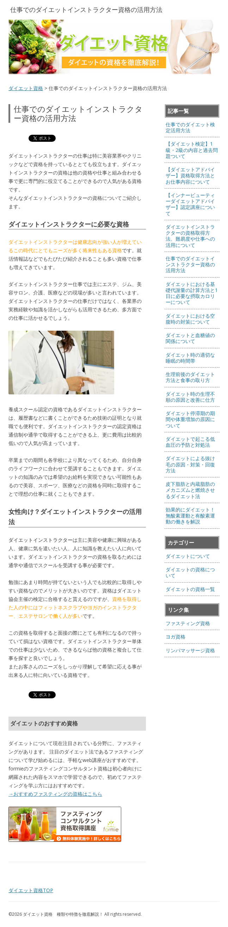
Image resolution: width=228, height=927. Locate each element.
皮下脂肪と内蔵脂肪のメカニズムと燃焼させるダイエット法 (190, 490)
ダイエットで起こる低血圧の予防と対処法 (190, 442)
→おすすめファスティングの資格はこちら (55, 794)
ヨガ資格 (175, 636)
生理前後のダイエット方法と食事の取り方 (190, 377)
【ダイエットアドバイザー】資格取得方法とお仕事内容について (190, 175)
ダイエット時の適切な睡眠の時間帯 (190, 357)
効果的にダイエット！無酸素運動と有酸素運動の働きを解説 (190, 515)
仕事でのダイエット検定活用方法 (190, 127)
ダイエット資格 (25, 88)
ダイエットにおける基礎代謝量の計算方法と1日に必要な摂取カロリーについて (192, 293)
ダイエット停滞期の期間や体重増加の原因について (190, 419)
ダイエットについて (188, 556)
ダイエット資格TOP (30, 890)
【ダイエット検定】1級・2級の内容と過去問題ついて (192, 149)
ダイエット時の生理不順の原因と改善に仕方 (190, 397)
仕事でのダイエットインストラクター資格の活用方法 (190, 264)
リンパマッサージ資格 (190, 650)
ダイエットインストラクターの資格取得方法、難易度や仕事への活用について (190, 235)
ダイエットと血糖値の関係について (190, 338)
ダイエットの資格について (190, 572)
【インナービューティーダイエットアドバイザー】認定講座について (190, 204)
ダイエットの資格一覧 (190, 589)
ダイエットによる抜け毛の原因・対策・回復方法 (190, 464)
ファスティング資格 (188, 623)
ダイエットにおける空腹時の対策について (190, 318)
